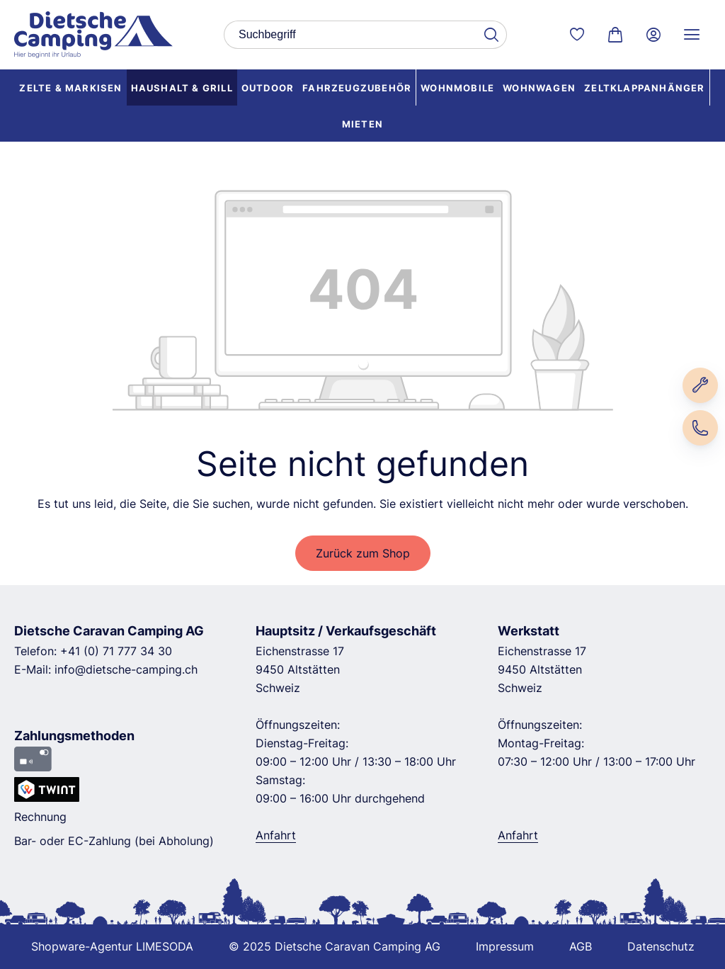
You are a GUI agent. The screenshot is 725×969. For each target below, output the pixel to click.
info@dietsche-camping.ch (126, 669)
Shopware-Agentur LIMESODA (112, 946)
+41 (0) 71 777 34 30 (116, 651)
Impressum (505, 946)
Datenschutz (661, 946)
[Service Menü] (692, 35)
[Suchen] (490, 35)
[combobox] (349, 35)
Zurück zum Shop (363, 553)
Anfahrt (276, 835)
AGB (580, 946)
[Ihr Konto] (653, 35)
